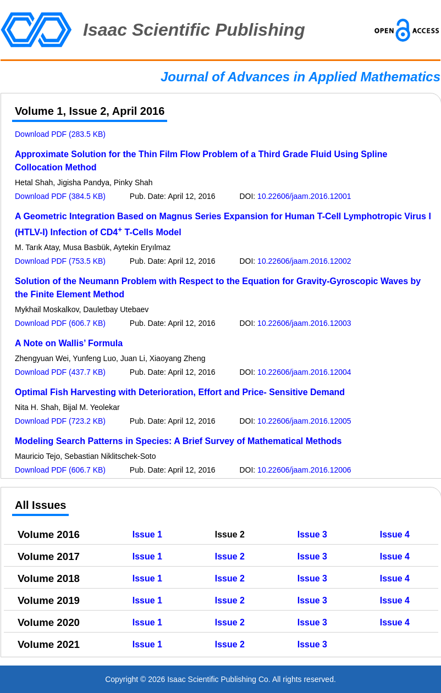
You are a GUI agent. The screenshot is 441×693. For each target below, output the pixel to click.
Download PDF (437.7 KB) (60, 372)
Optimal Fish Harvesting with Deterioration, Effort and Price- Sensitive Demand (180, 392)
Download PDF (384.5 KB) (60, 196)
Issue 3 (312, 534)
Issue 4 (395, 534)
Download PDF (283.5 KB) (60, 134)
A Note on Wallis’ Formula (69, 343)
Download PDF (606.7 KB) (60, 323)
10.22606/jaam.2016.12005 (304, 421)
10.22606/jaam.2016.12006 (304, 469)
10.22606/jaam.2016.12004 (304, 372)
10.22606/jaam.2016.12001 (304, 196)
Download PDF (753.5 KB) (60, 261)
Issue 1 (147, 534)
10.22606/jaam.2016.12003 (304, 323)
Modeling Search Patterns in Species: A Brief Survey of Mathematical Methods (178, 441)
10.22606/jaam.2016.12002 (304, 261)
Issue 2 (230, 556)
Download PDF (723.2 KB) (60, 421)
